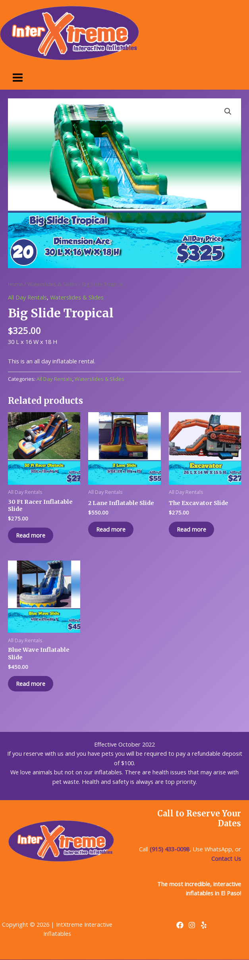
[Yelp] (203, 925)
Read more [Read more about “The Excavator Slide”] (191, 529)
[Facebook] (179, 925)
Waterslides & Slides (52, 284)
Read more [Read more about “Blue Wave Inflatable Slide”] (30, 683)
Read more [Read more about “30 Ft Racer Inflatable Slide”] (30, 535)
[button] (228, 111)
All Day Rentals (27, 297)
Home (15, 284)
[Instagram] (191, 925)
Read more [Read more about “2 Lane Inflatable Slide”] (110, 529)
